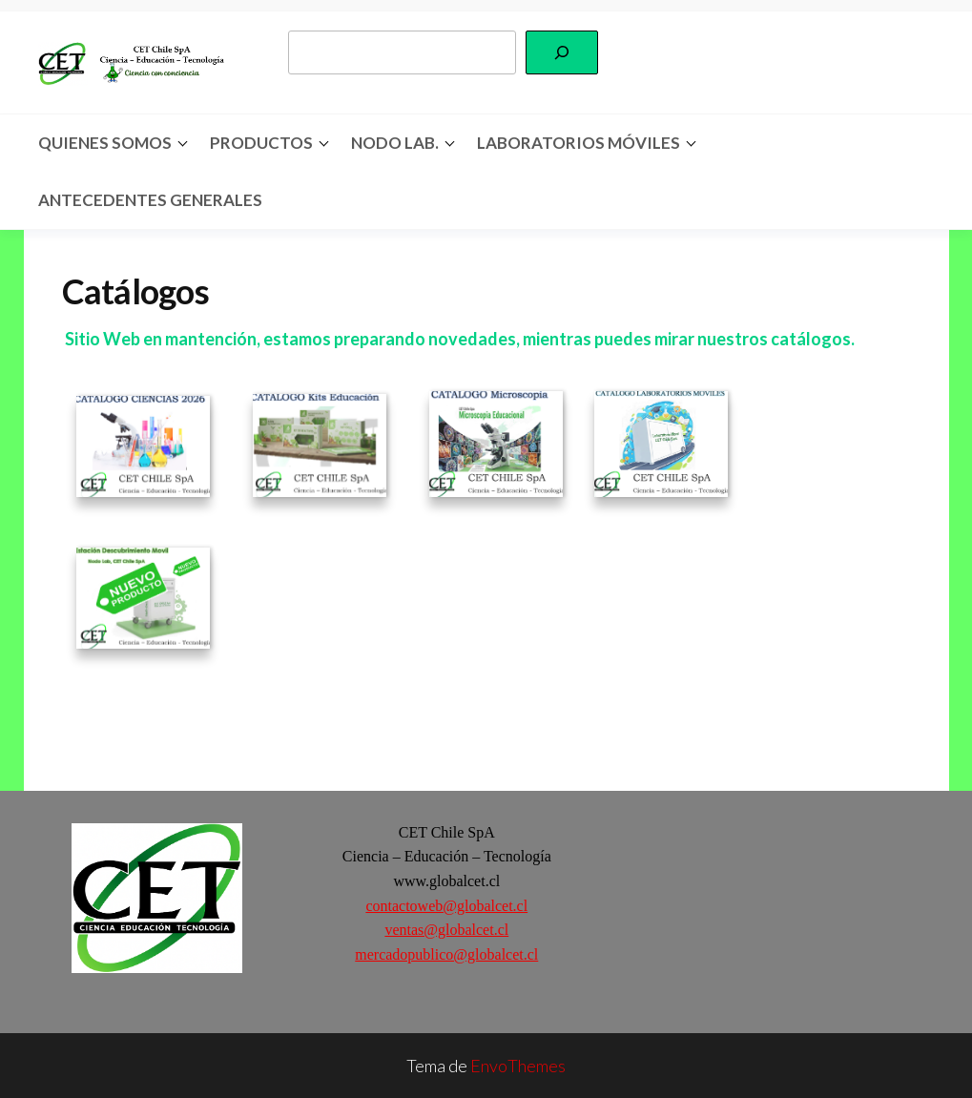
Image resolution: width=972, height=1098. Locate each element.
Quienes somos (105, 143)
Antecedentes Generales (150, 200)
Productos (261, 143)
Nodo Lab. (395, 143)
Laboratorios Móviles (578, 143)
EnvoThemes (518, 1065)
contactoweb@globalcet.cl (446, 906)
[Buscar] (562, 52)
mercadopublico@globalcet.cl (446, 954)
